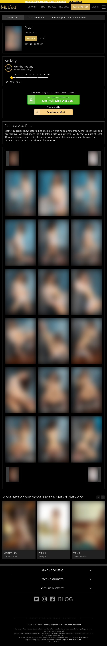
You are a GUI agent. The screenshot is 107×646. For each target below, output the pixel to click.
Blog (65, 599)
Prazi (29, 27)
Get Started (80, 6)
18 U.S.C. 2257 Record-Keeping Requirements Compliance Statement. (53, 625)
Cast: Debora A (36, 17)
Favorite (31, 38)
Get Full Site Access (53, 99)
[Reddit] (52, 599)
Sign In (95, 7)
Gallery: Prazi (13, 17)
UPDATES (32, 7)
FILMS (42, 7)
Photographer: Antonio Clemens (69, 17)
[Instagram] (44, 599)
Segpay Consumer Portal (71, 640)
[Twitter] (36, 599)
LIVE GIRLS (64, 7)
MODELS (52, 7)
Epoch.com (83, 637)
